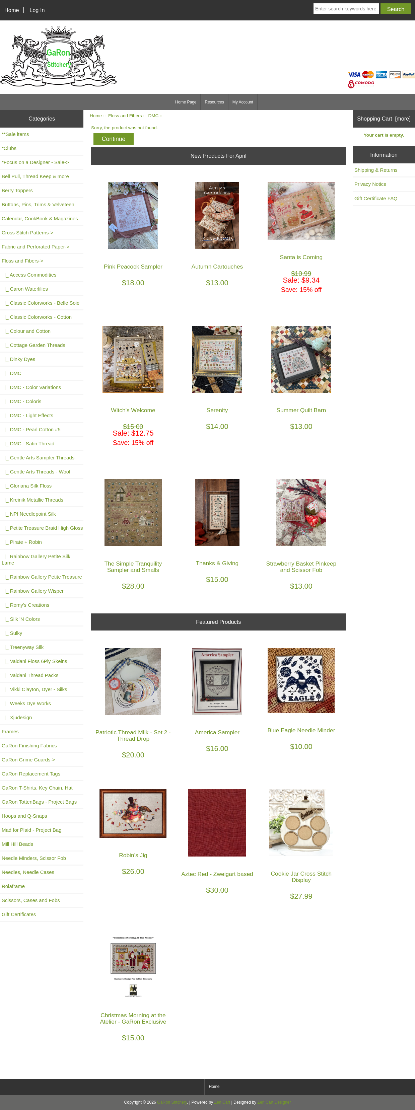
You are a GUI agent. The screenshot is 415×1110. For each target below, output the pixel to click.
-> (22, 261)
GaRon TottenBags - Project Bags (39, 802)
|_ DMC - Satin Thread (28, 443)
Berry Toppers (17, 190)
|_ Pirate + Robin (22, 542)
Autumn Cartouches (217, 267)
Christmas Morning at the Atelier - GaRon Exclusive (133, 1018)
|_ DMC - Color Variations (31, 387)
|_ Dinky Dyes (18, 359)
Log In (37, 10)
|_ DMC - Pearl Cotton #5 (31, 429)
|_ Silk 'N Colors (21, 619)
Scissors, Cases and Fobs (31, 900)
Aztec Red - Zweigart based (217, 874)
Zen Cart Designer (274, 1102)
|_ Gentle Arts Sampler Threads (38, 457)
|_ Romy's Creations (25, 605)
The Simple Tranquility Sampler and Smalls (133, 567)
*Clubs (9, 148)
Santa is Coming (301, 257)
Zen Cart (222, 1102)
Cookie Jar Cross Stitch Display (301, 877)
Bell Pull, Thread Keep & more (35, 176)
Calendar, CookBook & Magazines (40, 218)
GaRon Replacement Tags (31, 773)
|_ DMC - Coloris (22, 401)
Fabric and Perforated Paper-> (35, 246)
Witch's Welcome (133, 410)
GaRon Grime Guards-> (28, 759)
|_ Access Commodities (29, 275)
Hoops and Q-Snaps (24, 816)
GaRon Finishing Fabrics (29, 745)
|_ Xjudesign (17, 717)
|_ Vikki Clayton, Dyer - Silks (34, 689)
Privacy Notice (370, 184)
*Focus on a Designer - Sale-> (35, 162)
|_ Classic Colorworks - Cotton (37, 317)
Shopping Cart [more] (384, 119)
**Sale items (15, 134)
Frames (10, 731)
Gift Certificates (19, 914)
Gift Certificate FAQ (376, 198)
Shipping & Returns (376, 170)
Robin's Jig (133, 855)
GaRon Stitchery (172, 1102)
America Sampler (217, 732)
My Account (242, 102)
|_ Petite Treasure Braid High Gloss (42, 528)
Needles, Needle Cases (28, 872)
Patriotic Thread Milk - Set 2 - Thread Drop (133, 735)
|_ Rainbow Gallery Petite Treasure (42, 577)
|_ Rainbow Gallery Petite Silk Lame (36, 559)
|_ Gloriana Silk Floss (27, 486)
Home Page (185, 102)
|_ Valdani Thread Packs (30, 675)
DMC (153, 115)
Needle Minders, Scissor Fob (34, 858)
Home (11, 10)
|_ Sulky (12, 633)
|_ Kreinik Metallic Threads (32, 500)
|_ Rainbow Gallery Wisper (33, 591)
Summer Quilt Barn (301, 410)
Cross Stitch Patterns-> (27, 232)
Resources (214, 102)
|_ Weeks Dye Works (26, 703)
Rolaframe (13, 886)
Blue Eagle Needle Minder (301, 730)
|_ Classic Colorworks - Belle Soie (40, 303)
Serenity (217, 410)
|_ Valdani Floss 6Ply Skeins (34, 661)
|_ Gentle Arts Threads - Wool (36, 471)
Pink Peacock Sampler (133, 267)
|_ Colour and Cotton (26, 331)
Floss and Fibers (125, 115)
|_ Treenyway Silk (23, 647)
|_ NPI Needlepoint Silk (29, 514)
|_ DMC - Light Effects (27, 415)
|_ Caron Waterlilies (25, 289)
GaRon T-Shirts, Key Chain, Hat (37, 788)
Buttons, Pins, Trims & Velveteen (38, 204)
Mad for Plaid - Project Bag (32, 830)
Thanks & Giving (217, 563)
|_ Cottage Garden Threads (33, 345)
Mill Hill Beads (17, 844)
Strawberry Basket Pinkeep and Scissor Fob (301, 567)
